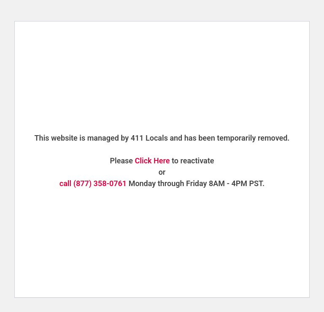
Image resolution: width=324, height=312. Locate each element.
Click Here (152, 160)
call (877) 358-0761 (93, 183)
